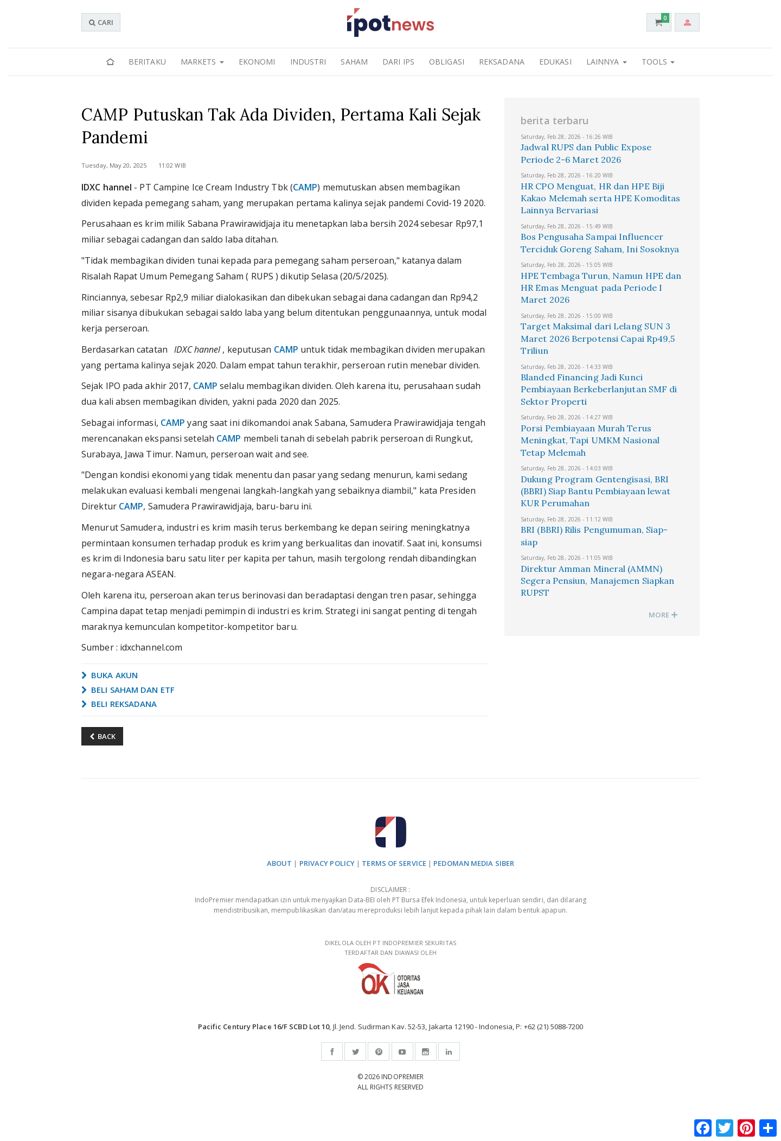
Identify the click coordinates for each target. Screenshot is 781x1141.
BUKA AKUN (109, 675)
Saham (354, 61)
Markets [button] (202, 61)
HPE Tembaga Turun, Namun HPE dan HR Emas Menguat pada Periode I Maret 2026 (601, 287)
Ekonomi (257, 61)
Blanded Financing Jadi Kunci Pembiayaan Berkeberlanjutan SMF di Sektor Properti (599, 389)
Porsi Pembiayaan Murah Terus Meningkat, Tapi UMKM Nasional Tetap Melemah (590, 440)
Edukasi (555, 61)
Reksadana (501, 61)
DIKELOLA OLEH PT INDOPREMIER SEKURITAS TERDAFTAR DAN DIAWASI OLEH (390, 967)
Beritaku (147, 61)
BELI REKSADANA (119, 703)
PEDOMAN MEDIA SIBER (473, 863)
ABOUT (279, 863)
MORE (663, 615)
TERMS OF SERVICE (394, 863)
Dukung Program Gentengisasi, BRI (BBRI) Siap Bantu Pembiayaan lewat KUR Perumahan (595, 491)
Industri (308, 61)
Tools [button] (658, 61)
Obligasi (446, 61)
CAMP (305, 187)
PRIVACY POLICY (327, 863)
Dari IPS (398, 61)
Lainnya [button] (606, 61)
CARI (100, 22)
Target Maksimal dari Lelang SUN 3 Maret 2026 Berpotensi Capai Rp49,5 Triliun (598, 338)
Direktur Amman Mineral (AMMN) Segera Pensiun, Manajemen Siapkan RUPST (597, 580)
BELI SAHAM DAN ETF (128, 689)
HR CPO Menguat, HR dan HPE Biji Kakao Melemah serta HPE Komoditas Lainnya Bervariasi (600, 198)
